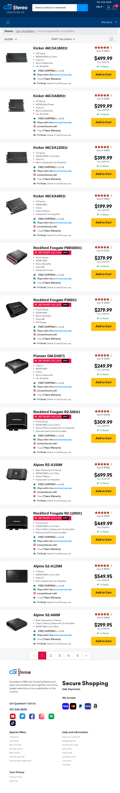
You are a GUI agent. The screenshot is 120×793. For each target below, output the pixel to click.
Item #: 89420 (103, 569)
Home (9, 31)
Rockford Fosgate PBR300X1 (57, 248)
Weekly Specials (17, 756)
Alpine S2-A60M (46, 615)
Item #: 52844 (103, 358)
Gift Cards (67, 749)
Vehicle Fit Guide (70, 745)
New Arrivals (15, 745)
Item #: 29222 (103, 250)
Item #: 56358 (103, 414)
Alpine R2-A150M (47, 465)
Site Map (66, 764)
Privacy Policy (15, 777)
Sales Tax (13, 781)
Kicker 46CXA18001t (50, 48)
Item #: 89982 (103, 467)
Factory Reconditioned (20, 760)
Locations (66, 760)
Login (109, 7)
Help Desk (67, 753)
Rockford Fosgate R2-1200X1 (57, 513)
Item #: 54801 (103, 98)
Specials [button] (109, 22)
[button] (63, 39)
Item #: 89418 (103, 617)
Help (99, 6)
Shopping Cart (69, 741)
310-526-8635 (104, 2)
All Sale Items (15, 749)
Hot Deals (14, 741)
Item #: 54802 (103, 150)
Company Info (69, 756)
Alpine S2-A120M (47, 566)
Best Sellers (14, 753)
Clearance (14, 737)
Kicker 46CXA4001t (49, 196)
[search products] (54, 7)
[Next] (86, 655)
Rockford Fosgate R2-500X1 (56, 412)
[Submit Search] (82, 7)
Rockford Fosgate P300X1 (55, 300)
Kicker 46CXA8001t (49, 96)
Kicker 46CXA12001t (50, 148)
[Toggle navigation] (8, 22)
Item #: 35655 (103, 302)
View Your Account (71, 737)
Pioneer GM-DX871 (49, 356)
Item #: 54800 (103, 199)
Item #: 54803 (103, 51)
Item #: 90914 (103, 516)
